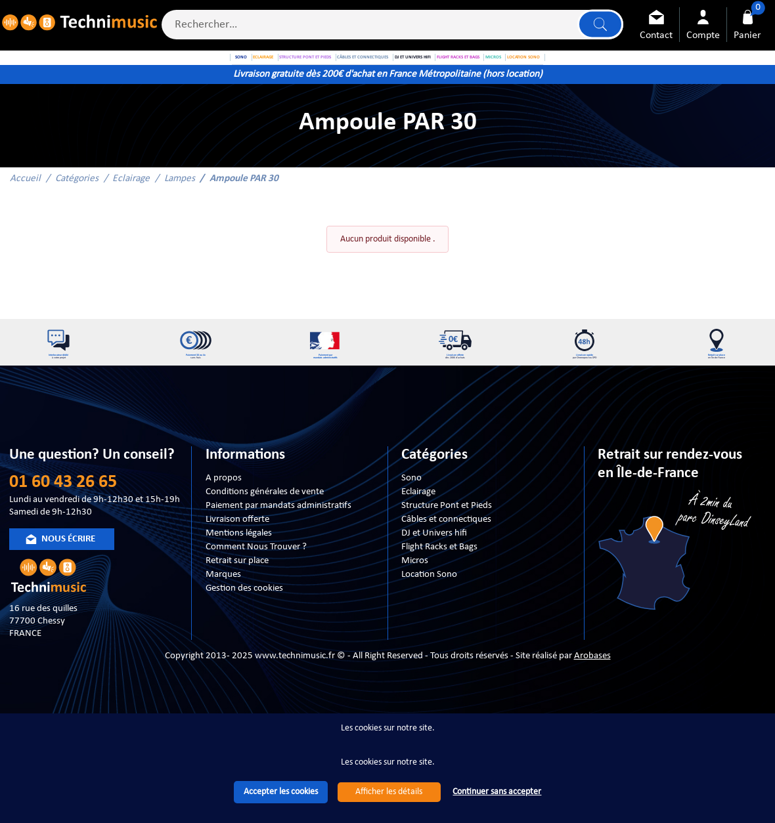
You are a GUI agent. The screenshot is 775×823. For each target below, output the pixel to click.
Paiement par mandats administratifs (278, 548)
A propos (224, 521)
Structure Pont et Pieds (446, 548)
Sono (411, 521)
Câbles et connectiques (446, 562)
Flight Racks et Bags (439, 590)
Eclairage (131, 203)
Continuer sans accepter (497, 792)
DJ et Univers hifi (434, 576)
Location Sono (429, 617)
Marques (223, 617)
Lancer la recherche (598, 27)
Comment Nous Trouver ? (256, 590)
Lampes (179, 203)
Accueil (25, 203)
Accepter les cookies (281, 792)
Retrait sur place (237, 604)
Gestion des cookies (244, 631)
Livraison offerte (237, 562)
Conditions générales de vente (265, 535)
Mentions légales (239, 576)
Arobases (592, 699)
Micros (414, 604)
